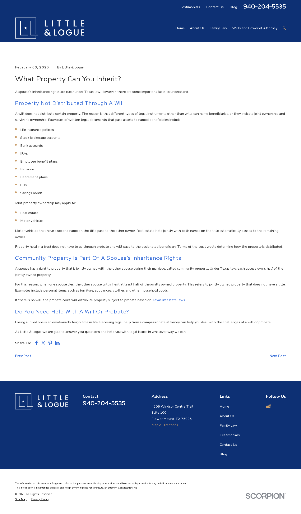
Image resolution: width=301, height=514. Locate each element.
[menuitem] (21, 499)
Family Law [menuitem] (218, 28)
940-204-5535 (264, 6)
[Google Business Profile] (268, 405)
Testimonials (190, 7)
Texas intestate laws (168, 300)
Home (224, 406)
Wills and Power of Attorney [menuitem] (254, 28)
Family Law (228, 425)
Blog (233, 7)
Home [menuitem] (180, 28)
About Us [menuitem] (197, 28)
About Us (227, 416)
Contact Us (215, 7)
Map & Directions (165, 425)
